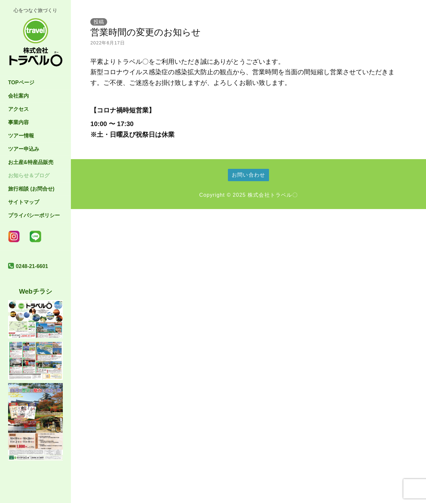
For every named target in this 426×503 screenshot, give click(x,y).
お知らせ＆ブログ (29, 175)
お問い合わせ (248, 175)
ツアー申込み (23, 149)
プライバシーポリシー (34, 215)
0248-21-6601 (32, 266)
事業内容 (18, 122)
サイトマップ (23, 202)
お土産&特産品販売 (30, 162)
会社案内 (18, 96)
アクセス (18, 109)
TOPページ (21, 82)
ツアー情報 (21, 135)
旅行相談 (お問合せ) (31, 189)
